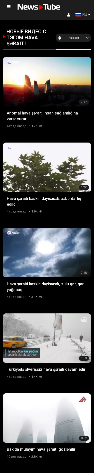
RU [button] (81, 14)
